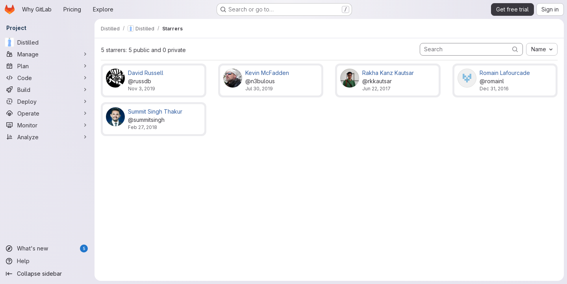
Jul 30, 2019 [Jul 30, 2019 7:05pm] (259, 89)
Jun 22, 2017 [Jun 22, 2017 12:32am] (376, 89)
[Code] (47, 77)
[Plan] (47, 65)
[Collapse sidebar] (47, 273)
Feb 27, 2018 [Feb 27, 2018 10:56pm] (142, 127)
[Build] (47, 89)
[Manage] (47, 54)
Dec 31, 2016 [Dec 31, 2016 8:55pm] (494, 89)
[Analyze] (47, 136)
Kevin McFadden (267, 72)
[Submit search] (515, 49)
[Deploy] (47, 101)
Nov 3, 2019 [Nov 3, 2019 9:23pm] (141, 89)
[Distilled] (47, 42)
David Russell (145, 72)
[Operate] (47, 113)
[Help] (47, 261)
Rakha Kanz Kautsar (388, 72)
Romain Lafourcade (505, 72)
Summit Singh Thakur (155, 111)
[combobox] (542, 49)
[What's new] (47, 248)
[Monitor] (47, 125)
